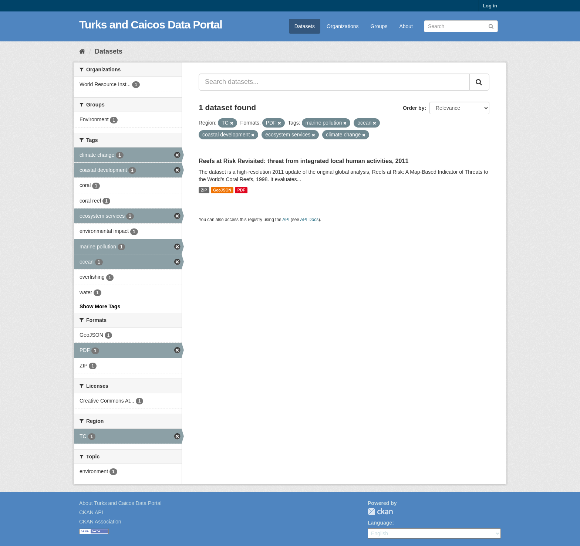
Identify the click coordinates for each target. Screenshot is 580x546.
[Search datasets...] (334, 82)
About (406, 26)
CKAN (380, 511)
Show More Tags (100, 306)
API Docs (309, 219)
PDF (241, 190)
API (285, 219)
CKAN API (91, 512)
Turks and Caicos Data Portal (150, 24)
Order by (413, 108)
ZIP (204, 190)
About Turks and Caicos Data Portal (120, 503)
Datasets (304, 26)
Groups (378, 26)
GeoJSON (222, 190)
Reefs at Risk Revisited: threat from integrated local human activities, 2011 (303, 161)
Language (380, 523)
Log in (490, 6)
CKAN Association (100, 522)
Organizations (342, 26)
